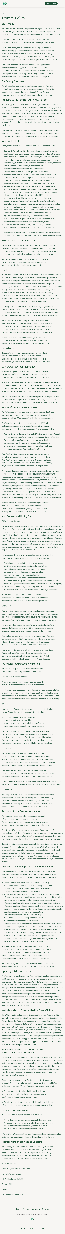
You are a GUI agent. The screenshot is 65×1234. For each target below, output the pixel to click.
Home (17, 1209)
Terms (23, 1228)
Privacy (31, 1228)
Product (26, 1209)
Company (36, 1209)
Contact (46, 1209)
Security (40, 1228)
